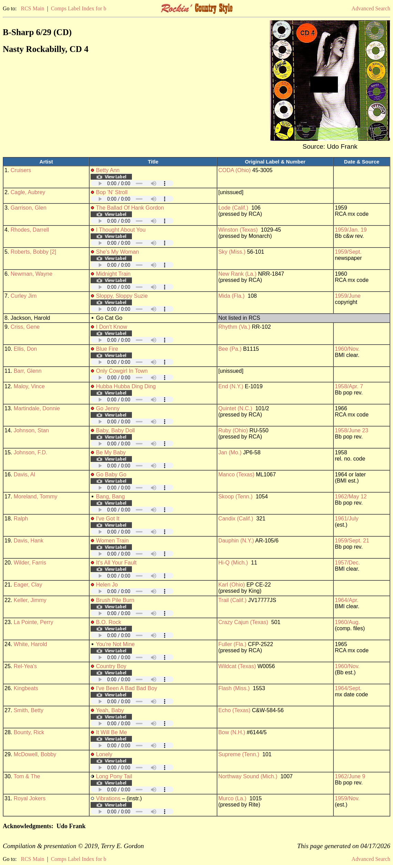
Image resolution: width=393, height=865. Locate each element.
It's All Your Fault (116, 563)
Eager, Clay (28, 585)
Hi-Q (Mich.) (233, 563)
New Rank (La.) (237, 274)
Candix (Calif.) (235, 518)
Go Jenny (108, 408)
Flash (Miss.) (234, 688)
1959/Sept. (348, 252)
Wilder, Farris (30, 563)
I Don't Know (111, 327)
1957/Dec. (347, 563)
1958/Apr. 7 (349, 386)
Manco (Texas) (236, 474)
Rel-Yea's (25, 666)
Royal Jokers (29, 798)
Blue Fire (107, 349)
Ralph (21, 518)
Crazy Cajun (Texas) (243, 622)
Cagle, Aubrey (28, 192)
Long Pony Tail (114, 776)
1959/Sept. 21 (352, 541)
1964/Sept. (348, 688)
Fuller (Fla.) (232, 644)
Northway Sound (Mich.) (248, 776)
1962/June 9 (350, 776)
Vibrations (108, 798)
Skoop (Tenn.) (235, 496)
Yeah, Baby (110, 710)
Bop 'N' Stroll (111, 192)
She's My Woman (117, 252)
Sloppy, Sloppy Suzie (122, 296)
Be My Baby (111, 452)
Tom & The (26, 776)
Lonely (104, 754)
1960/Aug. (347, 622)
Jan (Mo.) (230, 452)
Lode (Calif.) (233, 208)
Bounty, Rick (29, 732)
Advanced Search (371, 8)
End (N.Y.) (231, 386)
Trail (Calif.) (232, 600)
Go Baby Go (111, 474)
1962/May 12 (351, 496)
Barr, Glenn (28, 371)
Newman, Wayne (31, 274)
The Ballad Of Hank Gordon (130, 208)
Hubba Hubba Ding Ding (126, 386)
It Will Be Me (111, 732)
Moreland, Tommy (36, 496)
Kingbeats (26, 688)
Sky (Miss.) (232, 252)
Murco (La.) (232, 798)
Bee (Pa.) (230, 349)
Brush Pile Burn (115, 600)
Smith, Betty (28, 710)
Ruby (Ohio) (233, 430)
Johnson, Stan (31, 430)
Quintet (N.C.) (235, 408)
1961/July (347, 518)
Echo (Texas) (234, 710)
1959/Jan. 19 (351, 230)
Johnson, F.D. (31, 452)
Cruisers (21, 170)
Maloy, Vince (29, 386)
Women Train (112, 541)
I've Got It (108, 518)
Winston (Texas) (238, 230)
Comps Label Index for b (78, 8)
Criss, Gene (25, 327)
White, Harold (30, 644)
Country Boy (111, 666)
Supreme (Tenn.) (238, 754)
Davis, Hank (28, 541)
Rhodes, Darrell (30, 230)
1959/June (348, 296)
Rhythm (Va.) (234, 327)
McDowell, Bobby (35, 754)
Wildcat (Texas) (237, 666)
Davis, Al (24, 474)
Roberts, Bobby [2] (33, 252)
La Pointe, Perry (33, 622)
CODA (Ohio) (234, 170)
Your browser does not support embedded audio (132, 183)
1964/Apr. (347, 600)
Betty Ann (108, 170)
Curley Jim (24, 296)
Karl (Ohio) (231, 585)
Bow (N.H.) (231, 732)
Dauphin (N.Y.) (236, 541)
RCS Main (32, 8)
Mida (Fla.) (231, 296)
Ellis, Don (25, 349)
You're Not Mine (115, 644)
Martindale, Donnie (37, 408)
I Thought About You (121, 230)
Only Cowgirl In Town (122, 371)
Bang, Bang (110, 496)
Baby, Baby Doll (115, 430)
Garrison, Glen (28, 208)
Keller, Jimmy (30, 600)
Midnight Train (113, 274)
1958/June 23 (351, 430)
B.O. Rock (108, 622)
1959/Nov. (347, 798)
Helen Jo (107, 585)
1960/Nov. (347, 349)
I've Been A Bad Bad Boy (126, 688)
